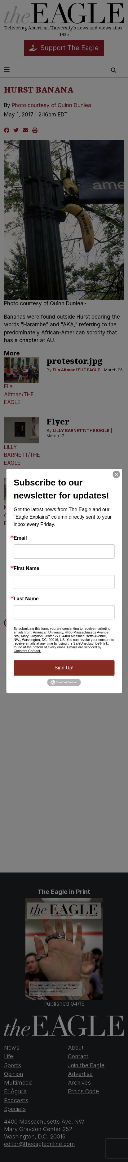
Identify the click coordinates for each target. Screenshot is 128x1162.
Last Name (26, 598)
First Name (26, 568)
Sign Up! (64, 667)
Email (20, 538)
